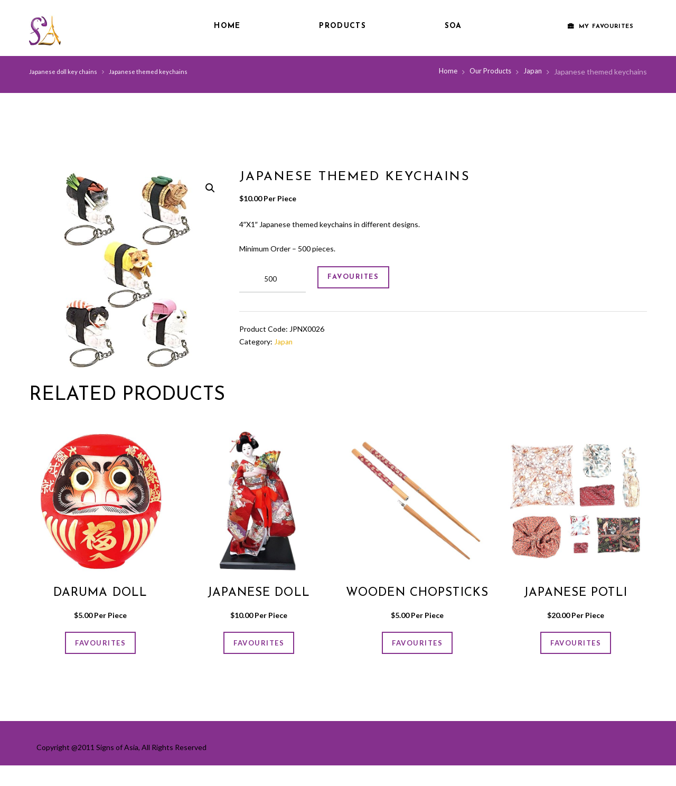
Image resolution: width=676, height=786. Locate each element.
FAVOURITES (359, 280)
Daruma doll (100, 592)
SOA (453, 26)
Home (227, 26)
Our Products (488, 71)
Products (342, 26)
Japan (532, 71)
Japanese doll (259, 592)
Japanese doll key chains (64, 72)
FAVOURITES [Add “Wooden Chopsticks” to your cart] (417, 660)
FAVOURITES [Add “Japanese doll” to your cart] (259, 645)
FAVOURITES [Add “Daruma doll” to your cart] (100, 645)
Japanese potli (575, 592)
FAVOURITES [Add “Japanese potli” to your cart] (576, 645)
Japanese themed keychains (151, 72)
